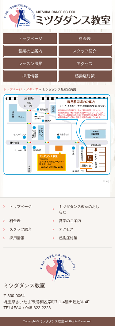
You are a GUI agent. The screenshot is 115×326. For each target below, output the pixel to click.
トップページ (12, 89)
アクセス (66, 229)
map (106, 181)
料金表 (15, 221)
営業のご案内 (70, 221)
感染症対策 (68, 238)
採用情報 (17, 238)
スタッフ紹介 (21, 229)
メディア (32, 89)
